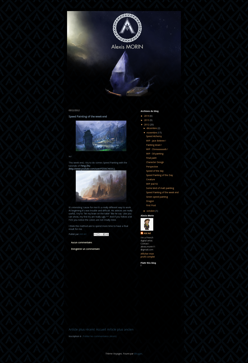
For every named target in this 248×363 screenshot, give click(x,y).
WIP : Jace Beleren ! (156, 140)
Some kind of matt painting (160, 188)
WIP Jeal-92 (152, 183)
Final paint (151, 157)
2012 (147, 124)
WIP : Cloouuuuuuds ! (157, 149)
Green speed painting (157, 196)
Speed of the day (155, 170)
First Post (151, 205)
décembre (152, 128)
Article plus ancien (120, 329)
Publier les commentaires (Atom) (100, 336)
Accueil (101, 329)
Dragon (150, 201)
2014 (147, 115)
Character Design (155, 162)
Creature (150, 179)
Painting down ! (154, 144)
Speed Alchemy (154, 136)
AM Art (147, 233)
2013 (147, 120)
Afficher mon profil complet (148, 255)
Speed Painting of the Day (159, 175)
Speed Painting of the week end (162, 192)
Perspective (152, 166)
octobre (151, 210)
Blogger (138, 353)
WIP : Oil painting (154, 153)
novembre (152, 132)
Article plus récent (82, 329)
